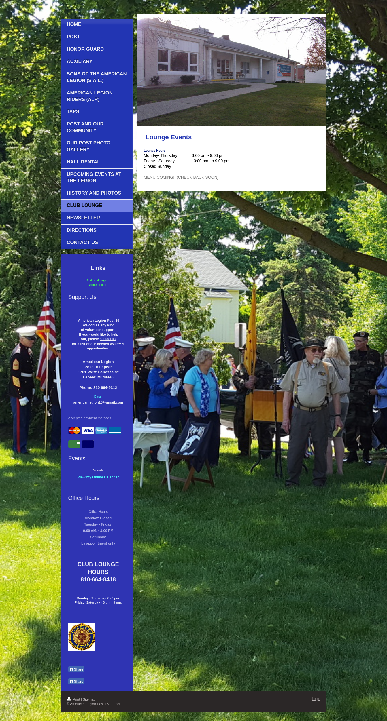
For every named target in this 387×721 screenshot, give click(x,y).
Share (76, 669)
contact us (108, 339)
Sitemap (89, 699)
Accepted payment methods (89, 418)
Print (74, 699)
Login (316, 699)
